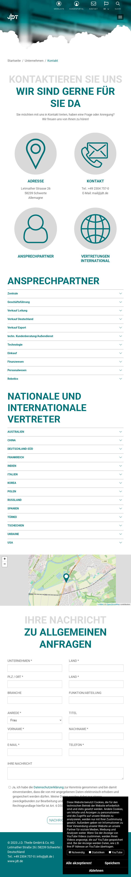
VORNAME (16, 729)
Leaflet (100, 604)
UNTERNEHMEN (20, 661)
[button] (106, 7)
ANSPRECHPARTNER (36, 256)
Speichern (112, 863)
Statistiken (97, 852)
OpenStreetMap (113, 604)
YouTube (115, 852)
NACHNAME (78, 729)
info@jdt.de (44, 856)
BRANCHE (14, 693)
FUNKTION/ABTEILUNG (85, 693)
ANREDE (14, 713)
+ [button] (5, 559)
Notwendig (77, 852)
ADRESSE (36, 181)
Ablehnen (96, 870)
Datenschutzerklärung (49, 787)
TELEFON (76, 745)
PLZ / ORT (15, 677)
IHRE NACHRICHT (20, 763)
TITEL (73, 713)
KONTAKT (95, 181)
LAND (74, 661)
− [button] (5, 564)
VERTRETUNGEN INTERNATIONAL (95, 258)
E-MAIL (13, 745)
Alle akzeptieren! (79, 863)
